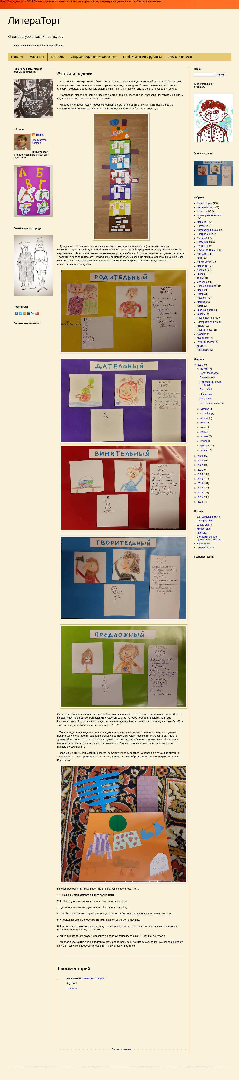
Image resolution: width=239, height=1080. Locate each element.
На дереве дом (205, 520)
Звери (200, 274)
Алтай (200, 306)
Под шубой (206, 389)
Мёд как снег (207, 394)
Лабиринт (202, 298)
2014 (201, 502)
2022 (201, 465)
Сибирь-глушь (204, 203)
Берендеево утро (209, 373)
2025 (201, 365)
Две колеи (205, 398)
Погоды (201, 226)
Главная (17, 57)
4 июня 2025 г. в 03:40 (93, 978)
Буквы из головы (206, 342)
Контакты (57, 57)
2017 (201, 488)
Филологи (202, 282)
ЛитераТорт (34, 20)
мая (202, 432)
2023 (201, 460)
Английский (203, 349)
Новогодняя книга (206, 286)
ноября (204, 368)
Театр (200, 278)
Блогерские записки (207, 322)
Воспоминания (205, 207)
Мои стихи (202, 266)
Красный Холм (205, 310)
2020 (201, 474)
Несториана (203, 543)
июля (203, 422)
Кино (199, 258)
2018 (201, 483)
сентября (205, 413)
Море (200, 290)
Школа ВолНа (204, 524)
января (204, 450)
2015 (201, 497)
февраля (205, 445)
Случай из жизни (206, 250)
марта (204, 441)
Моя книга (37, 57)
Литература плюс (206, 230)
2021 (201, 469)
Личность (202, 254)
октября (205, 409)
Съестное (202, 211)
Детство (201, 238)
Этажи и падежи (180, 57)
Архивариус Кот (205, 547)
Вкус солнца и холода (212, 403)
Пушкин (201, 246)
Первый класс (204, 329)
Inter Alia (201, 532)
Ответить (72, 988)
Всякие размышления (209, 215)
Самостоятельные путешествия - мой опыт (210, 538)
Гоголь (200, 326)
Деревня (201, 270)
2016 (201, 492)
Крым (200, 346)
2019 (201, 479)
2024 (201, 456)
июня (203, 427)
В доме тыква (207, 377)
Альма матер (204, 262)
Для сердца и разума (208, 516)
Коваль (201, 314)
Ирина (39, 134)
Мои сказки (203, 337)
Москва (201, 302)
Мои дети (202, 222)
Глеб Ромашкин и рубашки (142, 57)
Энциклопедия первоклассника (94, 57)
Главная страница (121, 1049)
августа (204, 418)
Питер (200, 294)
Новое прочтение (206, 317)
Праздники (202, 242)
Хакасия (201, 334)
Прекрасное (203, 234)
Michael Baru (204, 528)
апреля (204, 436)
